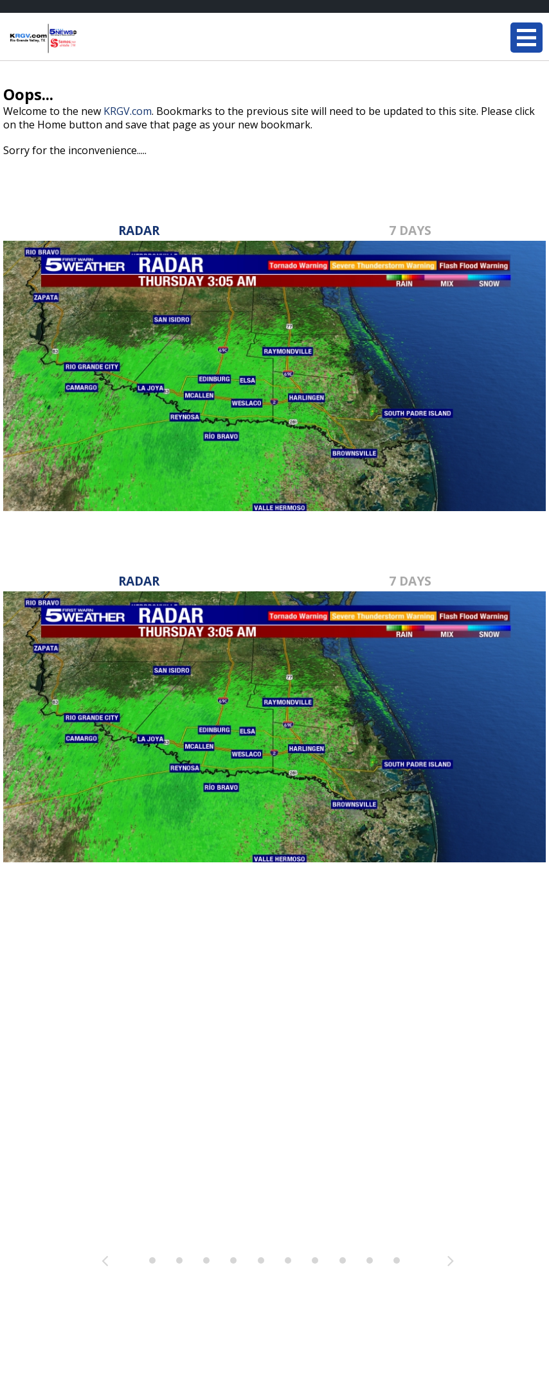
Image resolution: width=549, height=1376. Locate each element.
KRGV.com (128, 111)
